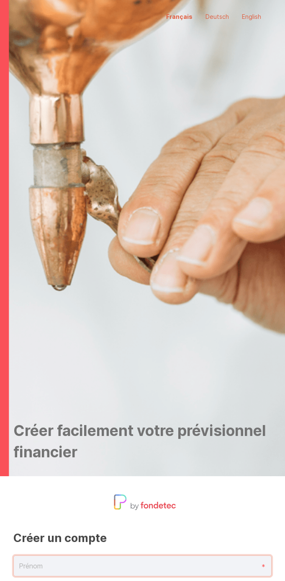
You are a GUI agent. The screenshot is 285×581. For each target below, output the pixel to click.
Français (179, 16)
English (251, 16)
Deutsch (217, 16)
